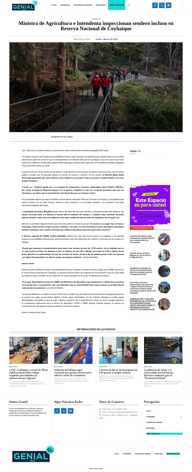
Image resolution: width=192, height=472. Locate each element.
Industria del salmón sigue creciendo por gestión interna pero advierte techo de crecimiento (142, 239)
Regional (96, 19)
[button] (128, 5)
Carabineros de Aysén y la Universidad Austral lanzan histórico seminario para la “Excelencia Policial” (141, 271)
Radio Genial (84, 39)
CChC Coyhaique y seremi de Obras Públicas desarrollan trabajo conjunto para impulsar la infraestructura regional (28, 374)
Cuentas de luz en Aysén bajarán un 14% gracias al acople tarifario (140, 255)
